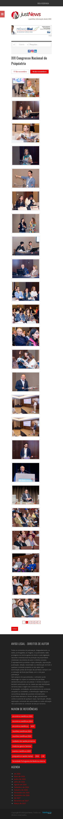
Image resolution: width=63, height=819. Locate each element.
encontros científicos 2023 (22, 716)
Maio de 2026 (19, 776)
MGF (32, 726)
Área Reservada (43, 3)
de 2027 (17, 798)
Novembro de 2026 (21, 792)
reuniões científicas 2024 (21, 731)
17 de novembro (20, 71)
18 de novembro (39, 71)
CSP (43, 756)
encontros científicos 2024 (22, 721)
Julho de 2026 (19, 782)
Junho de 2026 (19, 779)
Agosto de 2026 (20, 784)
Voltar (14, 629)
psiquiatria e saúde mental (22, 756)
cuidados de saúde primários (23, 741)
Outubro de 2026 (21, 790)
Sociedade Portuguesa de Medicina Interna (28, 761)
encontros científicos (20, 726)
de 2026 (17, 773)
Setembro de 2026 (21, 787)
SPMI (37, 756)
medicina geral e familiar (21, 746)
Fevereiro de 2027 (21, 800)
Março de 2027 (20, 803)
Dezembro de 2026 (21, 795)
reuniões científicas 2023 (21, 736)
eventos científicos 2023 (21, 751)
